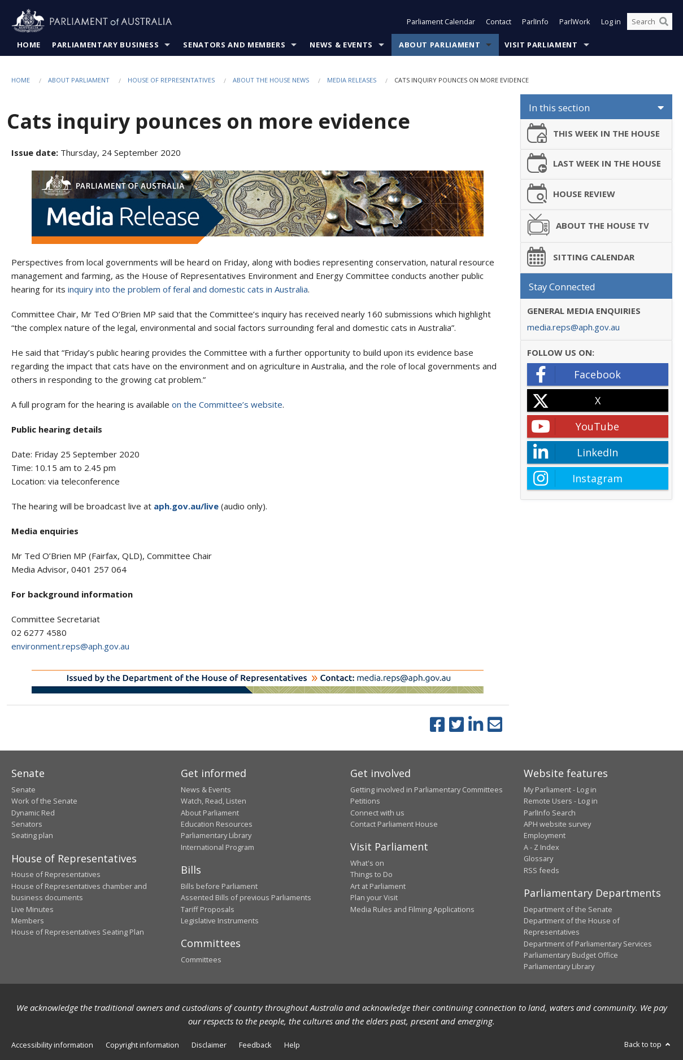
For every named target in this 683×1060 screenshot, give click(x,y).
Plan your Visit (374, 897)
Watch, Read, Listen (213, 801)
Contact (498, 21)
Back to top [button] (648, 1044)
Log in (611, 21)
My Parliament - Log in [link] (560, 789)
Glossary (538, 858)
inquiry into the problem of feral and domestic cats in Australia (188, 289)
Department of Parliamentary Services (588, 944)
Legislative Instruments (220, 920)
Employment (544, 835)
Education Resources (217, 824)
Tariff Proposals (207, 909)
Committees (201, 959)
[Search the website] (649, 21)
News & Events (341, 45)
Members (27, 920)
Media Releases (351, 80)
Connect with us (377, 813)
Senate (23, 789)
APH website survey (557, 824)
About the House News (271, 80)
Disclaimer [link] (209, 1045)
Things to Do (371, 874)
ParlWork (574, 21)
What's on (367, 863)
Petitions (365, 801)
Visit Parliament (540, 45)
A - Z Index (541, 847)
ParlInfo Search (550, 813)
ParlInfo (535, 21)
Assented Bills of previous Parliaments (246, 897)
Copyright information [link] (142, 1045)
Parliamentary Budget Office (571, 955)
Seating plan (32, 835)
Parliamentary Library (216, 835)
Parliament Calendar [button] (441, 21)
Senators (26, 824)
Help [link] (292, 1045)
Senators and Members (234, 45)
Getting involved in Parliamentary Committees (426, 789)
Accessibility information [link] (52, 1045)
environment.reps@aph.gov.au (70, 646)
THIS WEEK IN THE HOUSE (593, 133)
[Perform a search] (663, 21)
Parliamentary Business (105, 45)
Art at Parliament (378, 886)
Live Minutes (32, 909)
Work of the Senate (44, 801)
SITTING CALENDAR (581, 257)
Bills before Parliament (219, 886)
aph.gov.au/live (187, 506)
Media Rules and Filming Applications (412, 909)
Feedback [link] (255, 1045)
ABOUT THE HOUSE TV (588, 224)
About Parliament (439, 45)
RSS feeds (541, 870)
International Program (217, 847)
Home (29, 45)
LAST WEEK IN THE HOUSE (594, 163)
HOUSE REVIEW (571, 193)
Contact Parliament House (394, 824)
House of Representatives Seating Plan (77, 932)
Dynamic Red (33, 813)
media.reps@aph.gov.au (573, 327)
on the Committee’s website (227, 404)
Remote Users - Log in (561, 801)
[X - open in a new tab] (597, 400)
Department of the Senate (568, 909)
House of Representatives (171, 80)
